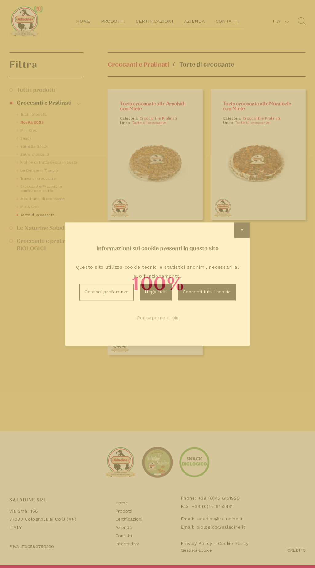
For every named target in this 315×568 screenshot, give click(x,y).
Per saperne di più (157, 318)
